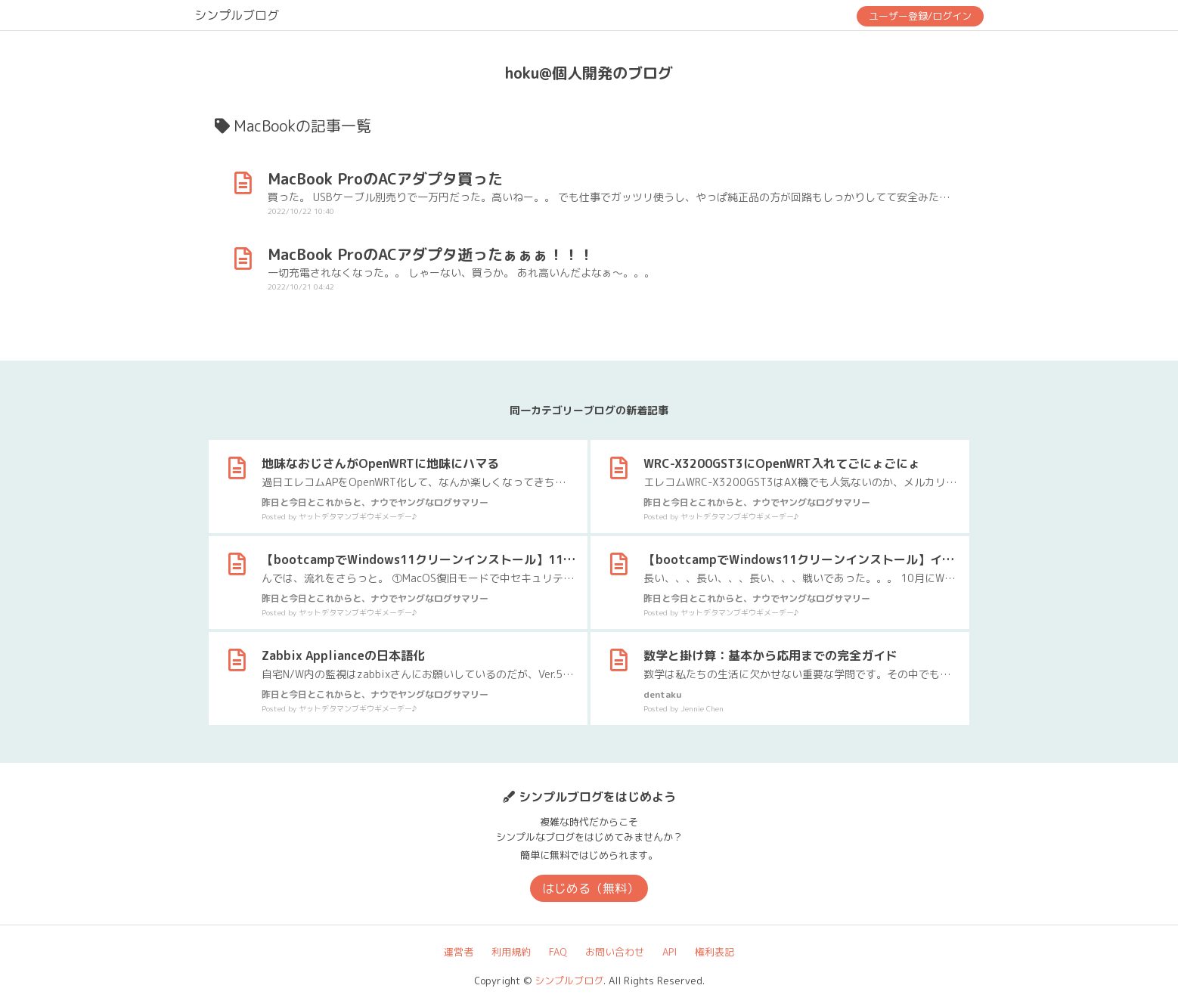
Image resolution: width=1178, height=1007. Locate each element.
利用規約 (511, 952)
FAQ (558, 952)
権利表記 (714, 952)
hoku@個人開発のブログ (589, 72)
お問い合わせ (614, 952)
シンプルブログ (236, 15)
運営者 (458, 952)
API (669, 952)
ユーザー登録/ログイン (920, 16)
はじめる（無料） (590, 888)
